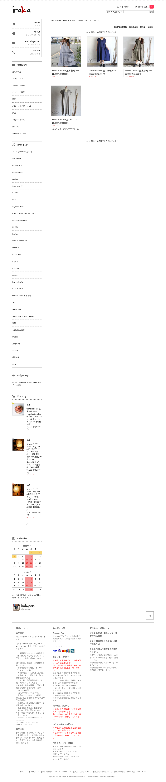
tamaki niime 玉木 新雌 (66, 20)
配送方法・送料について (102, 772)
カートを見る (146, 7)
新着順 (150, 27)
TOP (52, 20)
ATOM (144, 772)
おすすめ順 (133, 27)
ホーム (22, 772)
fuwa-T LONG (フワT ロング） (89, 20)
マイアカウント (126, 7)
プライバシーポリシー (62, 772)
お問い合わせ (46, 772)
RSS (138, 772)
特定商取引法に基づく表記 (124, 772)
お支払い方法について (82, 772)
